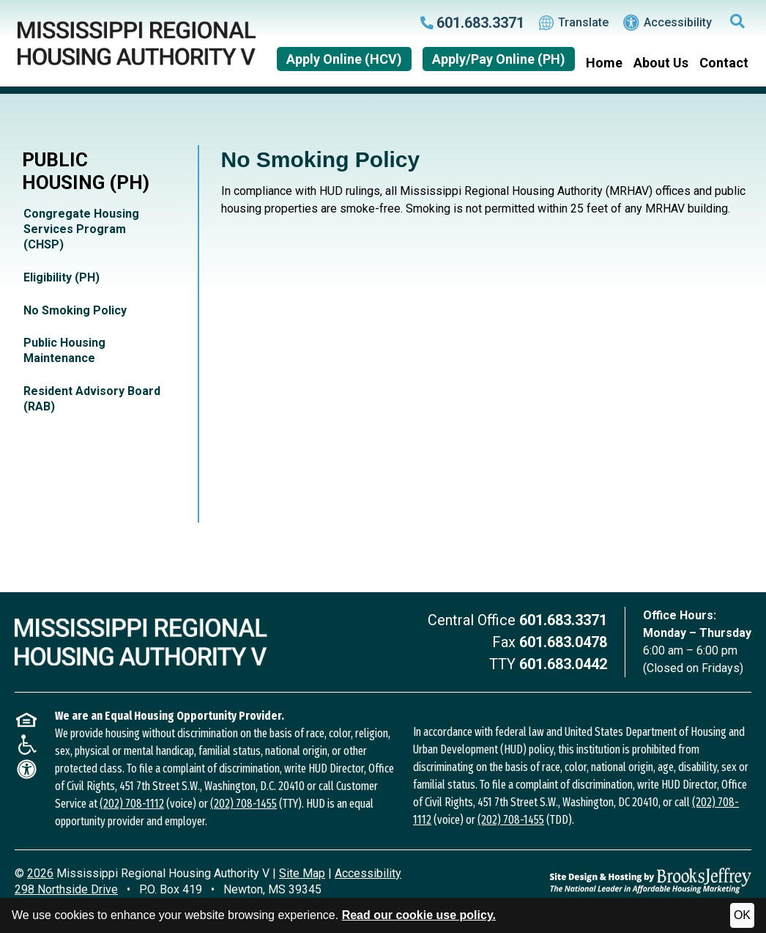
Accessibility (368, 873)
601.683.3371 (563, 620)
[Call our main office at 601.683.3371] (472, 23)
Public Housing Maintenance (64, 350)
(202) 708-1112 (132, 804)
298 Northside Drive (66, 889)
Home (604, 62)
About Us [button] (660, 62)
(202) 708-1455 (243, 804)
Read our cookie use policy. (419, 915)
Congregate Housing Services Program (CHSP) (81, 229)
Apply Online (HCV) (344, 59)
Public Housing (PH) (85, 171)
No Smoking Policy (75, 310)
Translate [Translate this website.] (574, 22)
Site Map (302, 873)
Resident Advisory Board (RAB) (91, 398)
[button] (737, 23)
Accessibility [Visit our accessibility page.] (667, 23)
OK (742, 915)
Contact (723, 62)
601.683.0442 (563, 664)
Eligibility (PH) (61, 277)
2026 (40, 873)
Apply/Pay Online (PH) (498, 59)
